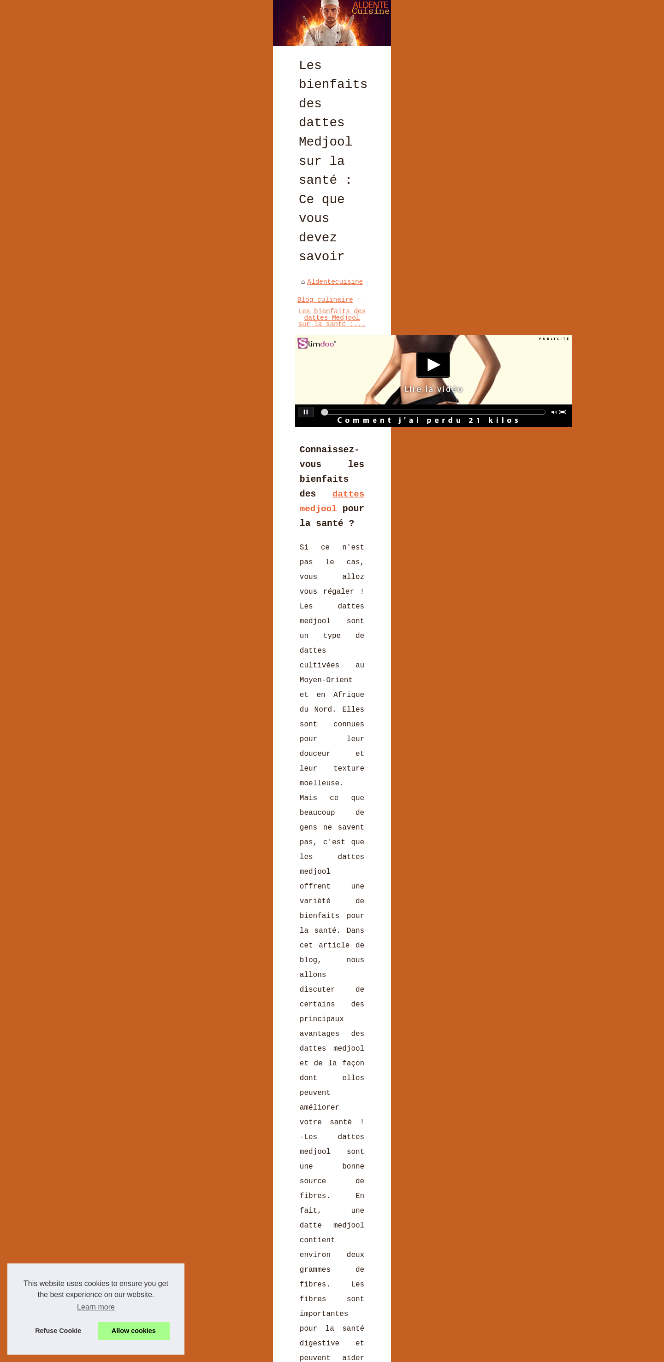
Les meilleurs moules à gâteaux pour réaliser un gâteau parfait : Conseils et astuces (138, 1099)
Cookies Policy (257, 1352)
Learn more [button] (96, 1307)
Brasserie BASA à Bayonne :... (529, 309)
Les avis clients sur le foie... (528, 357)
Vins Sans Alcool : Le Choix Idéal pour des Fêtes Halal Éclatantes (247, 1301)
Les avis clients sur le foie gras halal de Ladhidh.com (225, 1206)
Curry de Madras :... (522, 333)
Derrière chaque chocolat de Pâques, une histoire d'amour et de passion (257, 1253)
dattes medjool (314, 467)
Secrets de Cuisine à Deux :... (531, 384)
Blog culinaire (160, 341)
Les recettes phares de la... (525, 480)
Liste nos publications (186, 1352)
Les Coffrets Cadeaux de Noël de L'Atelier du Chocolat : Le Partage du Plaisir (255, 1320)
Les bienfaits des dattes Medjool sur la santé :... (300, 341)
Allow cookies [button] (134, 1330)
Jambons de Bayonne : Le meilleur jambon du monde (387, 1095)
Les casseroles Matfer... (529, 429)
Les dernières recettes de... (525, 260)
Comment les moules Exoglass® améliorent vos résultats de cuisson (245, 1285)
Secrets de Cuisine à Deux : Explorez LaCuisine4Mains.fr (227, 1221)
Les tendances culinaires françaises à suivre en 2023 (221, 1269)
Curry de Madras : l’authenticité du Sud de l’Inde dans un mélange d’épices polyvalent (247, 1186)
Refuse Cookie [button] (58, 1330)
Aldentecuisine (92, 341)
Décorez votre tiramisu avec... (525, 454)
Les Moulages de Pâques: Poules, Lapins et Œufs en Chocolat (233, 1237)
